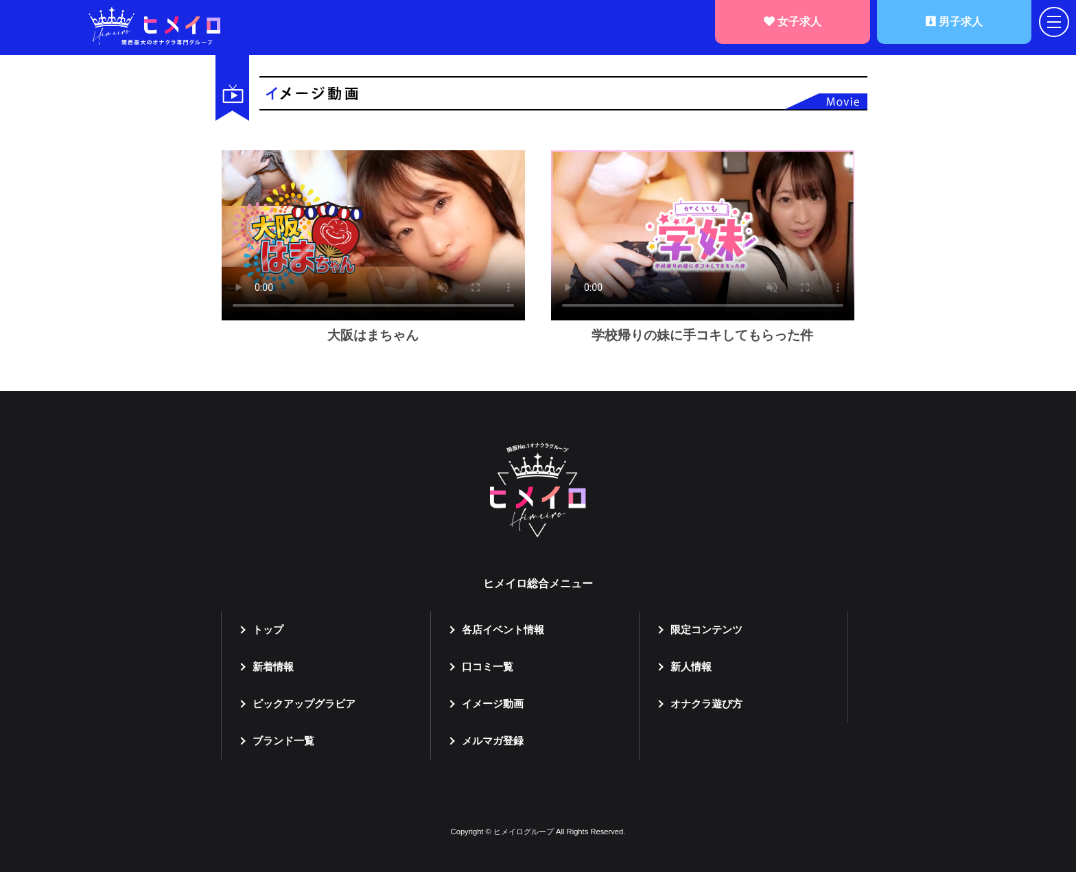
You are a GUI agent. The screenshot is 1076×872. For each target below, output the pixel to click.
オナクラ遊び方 (706, 703)
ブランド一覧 (283, 740)
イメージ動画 (493, 703)
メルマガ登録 (493, 740)
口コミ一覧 (487, 666)
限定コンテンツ (706, 629)
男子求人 (954, 21)
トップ (268, 629)
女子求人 (792, 21)
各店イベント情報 (503, 629)
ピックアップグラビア (304, 703)
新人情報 (691, 666)
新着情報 (273, 666)
